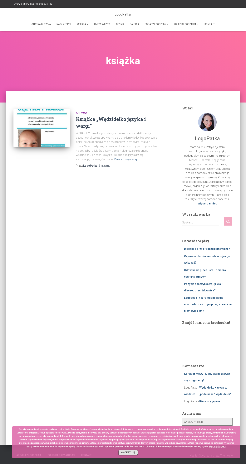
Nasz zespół (64, 24)
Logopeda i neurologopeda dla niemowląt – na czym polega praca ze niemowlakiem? (208, 304)
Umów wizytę (102, 24)
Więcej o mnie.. (207, 203)
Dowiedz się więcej (125, 159)
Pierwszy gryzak (209, 401)
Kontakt (209, 24)
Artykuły (81, 113)
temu (104, 165)
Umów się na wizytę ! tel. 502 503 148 (32, 3)
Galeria (134, 24)
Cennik (120, 24)
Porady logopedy (157, 24)
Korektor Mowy (193, 373)
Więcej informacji (217, 446)
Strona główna (41, 24)
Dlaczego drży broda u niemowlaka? (207, 248)
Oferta (82, 24)
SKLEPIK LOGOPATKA (186, 24)
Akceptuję (128, 452)
